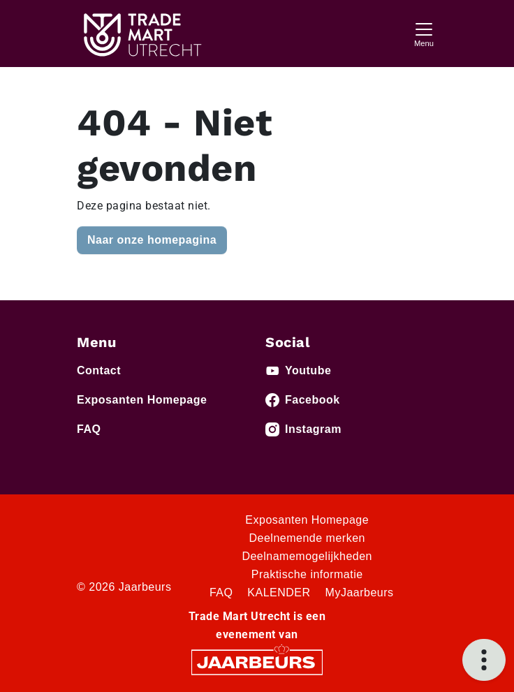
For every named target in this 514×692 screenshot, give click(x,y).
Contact (99, 370)
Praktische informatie (307, 574)
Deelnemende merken (307, 538)
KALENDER (278, 592)
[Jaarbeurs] (257, 661)
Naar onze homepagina (151, 240)
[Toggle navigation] (424, 33)
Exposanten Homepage (142, 400)
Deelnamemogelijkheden (307, 556)
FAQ (89, 429)
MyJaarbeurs (359, 592)
